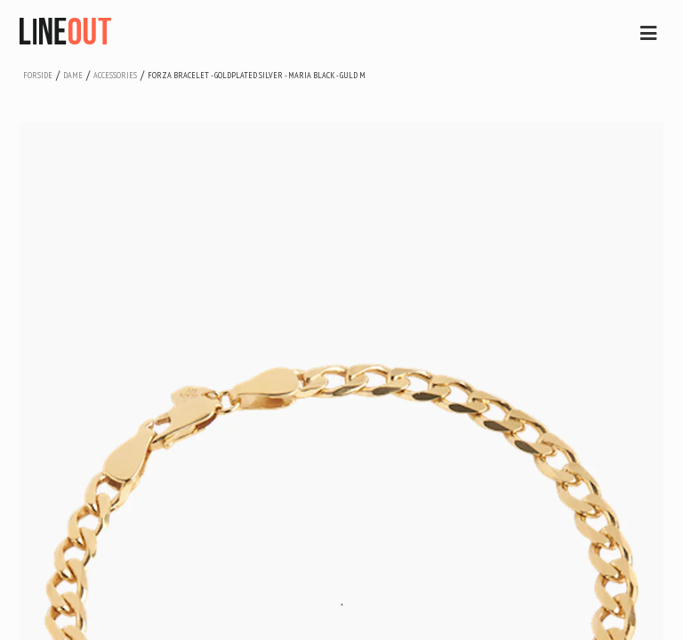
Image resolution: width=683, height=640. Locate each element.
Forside (37, 75)
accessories (115, 75)
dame (73, 75)
